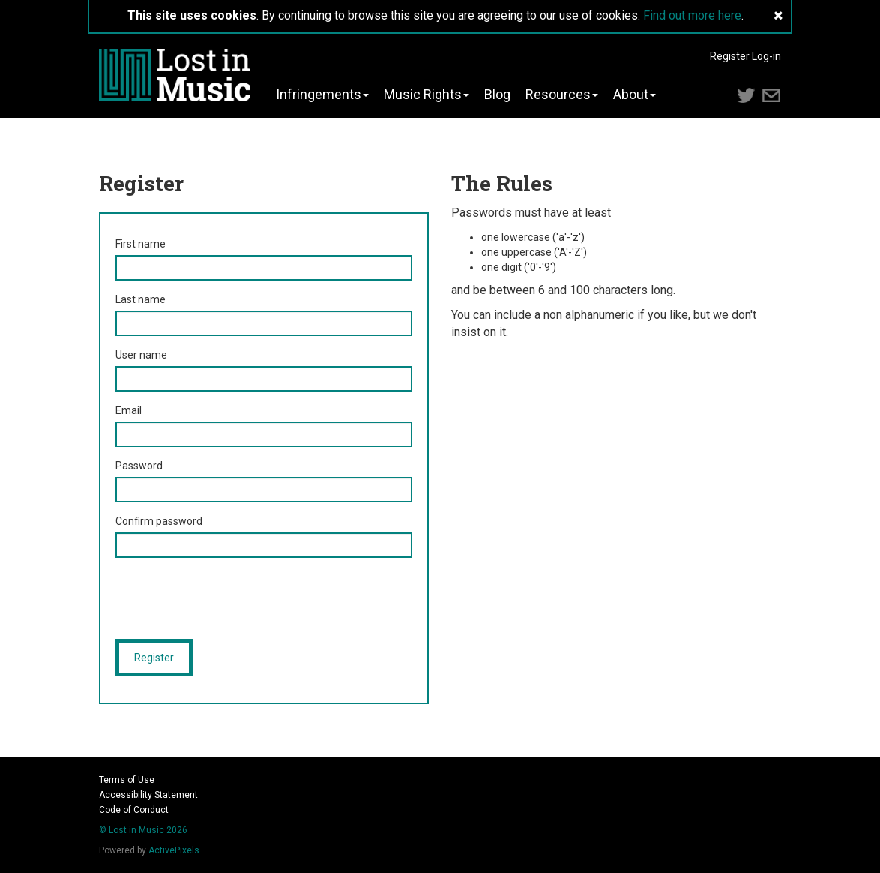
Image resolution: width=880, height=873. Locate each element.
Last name (140, 299)
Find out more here (692, 15)
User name (141, 355)
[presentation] (229, 598)
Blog (497, 94)
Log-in (766, 56)
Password (139, 466)
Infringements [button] (322, 94)
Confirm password (158, 521)
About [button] (634, 94)
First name (140, 244)
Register (730, 56)
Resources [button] (561, 94)
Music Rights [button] (426, 94)
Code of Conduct (134, 810)
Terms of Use (126, 780)
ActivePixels (173, 850)
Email (128, 410)
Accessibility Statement (148, 795)
